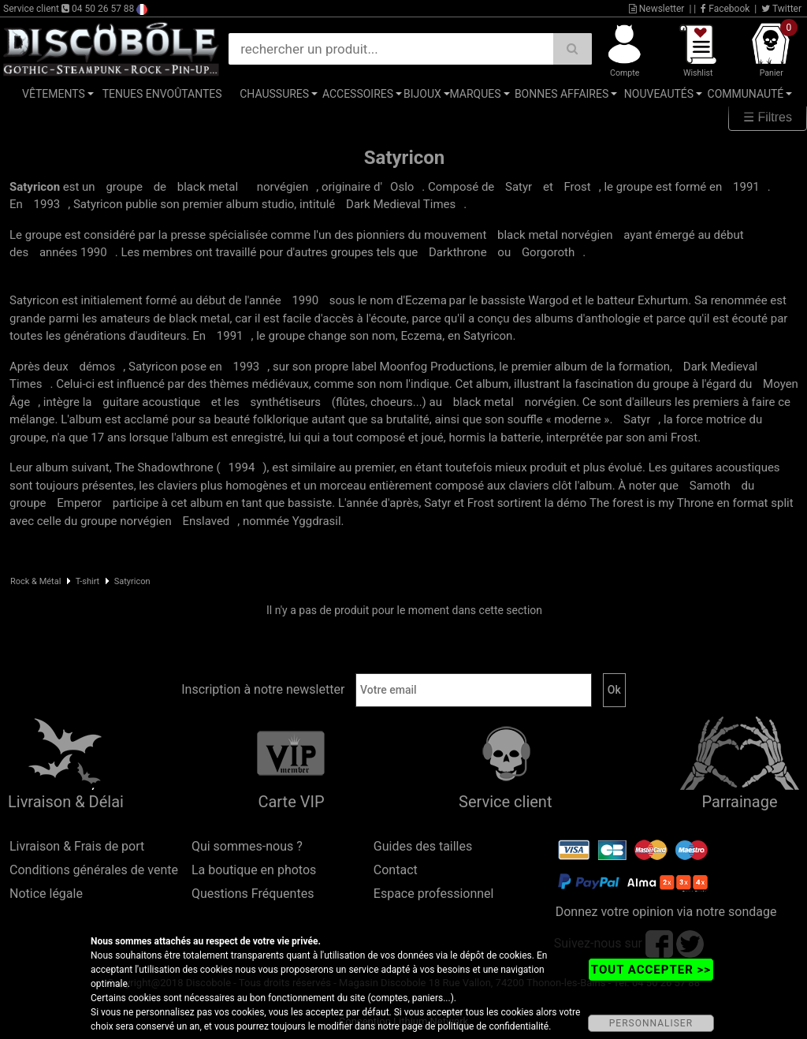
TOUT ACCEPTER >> (651, 970)
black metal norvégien (554, 235)
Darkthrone (458, 252)
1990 (305, 300)
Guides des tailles (423, 846)
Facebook (725, 8)
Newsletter (657, 8)
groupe (124, 187)
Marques (474, 94)
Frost (577, 187)
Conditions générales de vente (93, 869)
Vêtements (53, 94)
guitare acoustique (151, 402)
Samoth (710, 486)
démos (97, 366)
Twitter (781, 8)
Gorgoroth (548, 252)
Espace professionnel (434, 893)
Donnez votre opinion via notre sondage (666, 911)
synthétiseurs (286, 402)
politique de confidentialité (493, 1026)
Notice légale (46, 893)
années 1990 (73, 252)
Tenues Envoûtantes (162, 94)
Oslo (402, 187)
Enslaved (205, 521)
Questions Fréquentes (253, 893)
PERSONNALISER (651, 1023)
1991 (746, 187)
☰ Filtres (767, 117)
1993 (47, 204)
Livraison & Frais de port (76, 846)
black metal (207, 187)
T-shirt (87, 581)
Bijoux (422, 94)
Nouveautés (659, 94)
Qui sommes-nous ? (247, 846)
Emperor (79, 503)
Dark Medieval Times (401, 204)
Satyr (518, 187)
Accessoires (357, 94)
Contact (396, 869)
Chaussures (274, 94)
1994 (242, 467)
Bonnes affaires (561, 94)
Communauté (746, 94)
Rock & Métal (35, 581)
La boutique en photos (254, 869)
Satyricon (132, 581)
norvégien (283, 187)
